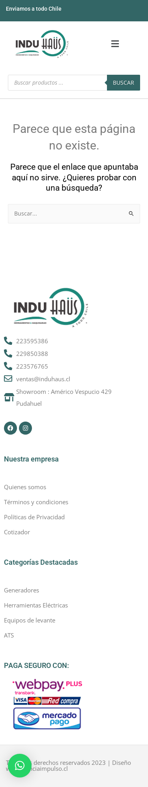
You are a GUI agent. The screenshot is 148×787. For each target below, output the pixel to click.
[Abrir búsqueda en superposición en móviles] (74, 83)
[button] (115, 44)
